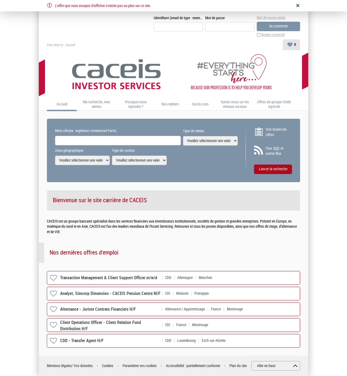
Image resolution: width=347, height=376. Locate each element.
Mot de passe (215, 18)
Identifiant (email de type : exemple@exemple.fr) (178, 18)
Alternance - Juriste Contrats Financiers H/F (98, 309)
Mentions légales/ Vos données (70, 366)
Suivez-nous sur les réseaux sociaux (235, 104)
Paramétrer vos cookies (140, 366)
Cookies (107, 366)
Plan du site (238, 366)
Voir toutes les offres (276, 132)
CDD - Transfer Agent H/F (82, 340)
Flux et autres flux (274, 151)
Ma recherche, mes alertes (96, 104)
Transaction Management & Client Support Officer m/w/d (108, 277)
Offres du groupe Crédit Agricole (274, 104)
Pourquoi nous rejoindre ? (136, 104)
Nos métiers (170, 104)
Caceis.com (200, 104)
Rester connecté (273, 35)
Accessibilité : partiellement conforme (193, 366)
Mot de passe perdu (271, 17)
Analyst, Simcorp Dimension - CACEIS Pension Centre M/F (110, 293)
